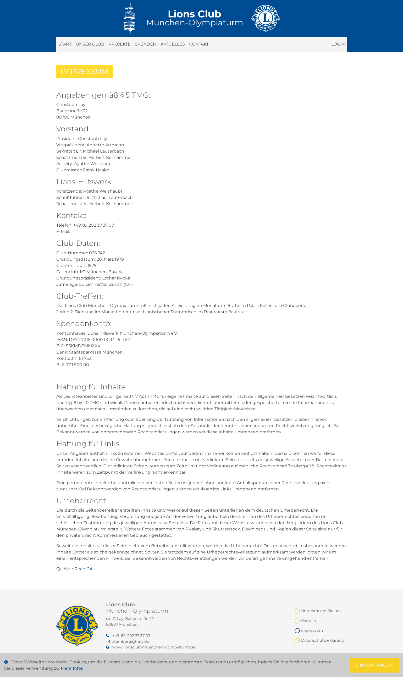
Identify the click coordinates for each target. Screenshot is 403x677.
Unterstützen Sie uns (321, 610)
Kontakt (199, 44)
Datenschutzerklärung (322, 640)
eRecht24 (82, 568)
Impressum (312, 630)
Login (338, 44)
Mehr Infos (72, 668)
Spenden (145, 44)
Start (64, 44)
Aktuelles (173, 44)
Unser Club (90, 44)
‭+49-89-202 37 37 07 (128, 635)
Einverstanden (374, 665)
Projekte (119, 44)
